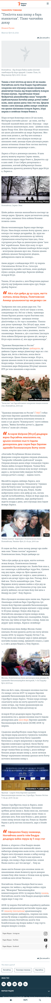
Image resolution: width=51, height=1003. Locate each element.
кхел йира (24, 720)
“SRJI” (38, 413)
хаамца (44, 893)
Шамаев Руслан (7, 28)
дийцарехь (35, 348)
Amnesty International (14, 911)
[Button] (43, 38)
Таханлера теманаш (11, 10)
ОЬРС (25, 1000)
